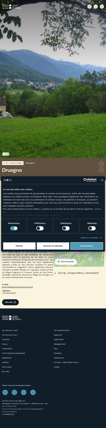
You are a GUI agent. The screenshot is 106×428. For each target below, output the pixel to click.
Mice (56, 348)
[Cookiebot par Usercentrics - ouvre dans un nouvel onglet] (85, 180)
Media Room (59, 358)
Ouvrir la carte (67, 261)
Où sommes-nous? (10, 335)
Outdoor (5, 362)
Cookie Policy (7, 348)
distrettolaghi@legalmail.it (34, 409)
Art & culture (6, 367)
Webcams (58, 335)
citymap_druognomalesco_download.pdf (78, 272)
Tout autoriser (86, 246)
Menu (102, 7)
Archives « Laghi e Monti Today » (66, 362)
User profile (89, 7)
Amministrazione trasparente (13, 353)
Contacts (6, 339)
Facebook (5, 392)
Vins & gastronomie (62, 330)
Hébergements (59, 344)
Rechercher (96, 7)
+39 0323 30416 (10, 406)
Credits (57, 367)
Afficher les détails (89, 238)
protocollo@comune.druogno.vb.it (17, 287)
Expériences (6, 358)
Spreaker (33, 392)
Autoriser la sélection (53, 246)
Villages (4, 17)
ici (59, 215)
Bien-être (5, 371)
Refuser (19, 246)
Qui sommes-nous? (10, 330)
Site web (8, 302)
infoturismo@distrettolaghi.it (12, 409)
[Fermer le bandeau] (102, 180)
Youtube (24, 392)
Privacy (5, 344)
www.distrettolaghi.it (9, 412)
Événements (58, 339)
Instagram (14, 392)
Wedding (57, 353)
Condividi (101, 163)
